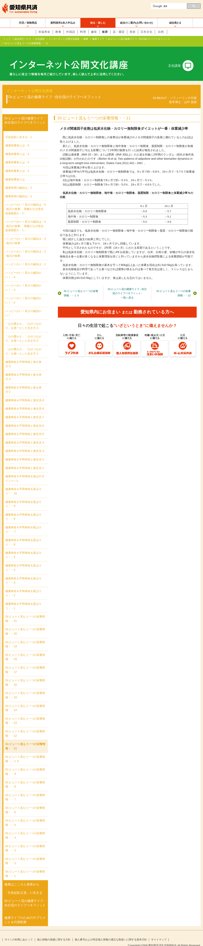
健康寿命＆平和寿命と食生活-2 (24, 453)
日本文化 (146, 31)
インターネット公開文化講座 (64, 39)
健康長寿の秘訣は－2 (18, 181)
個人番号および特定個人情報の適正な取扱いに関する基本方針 (111, 933)
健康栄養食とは (15, 173)
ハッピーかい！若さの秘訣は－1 (25, 257)
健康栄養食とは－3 (17, 156)
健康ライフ (98, 39)
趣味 (94, 31)
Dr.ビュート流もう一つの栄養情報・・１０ (81, 287)
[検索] (168, 6)
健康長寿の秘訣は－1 (18, 189)
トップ (7, 39)
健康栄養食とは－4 (17, 147)
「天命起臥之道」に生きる (23, 886)
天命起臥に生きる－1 (18, 130)
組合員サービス (22, 39)
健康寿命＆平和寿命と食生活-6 (24, 419)
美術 (133, 31)
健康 (105, 31)
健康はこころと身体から (21, 878)
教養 (58, 31)
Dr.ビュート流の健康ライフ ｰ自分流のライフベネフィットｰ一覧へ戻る (127, 287)
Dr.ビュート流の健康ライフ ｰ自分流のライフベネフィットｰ (139, 39)
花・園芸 (119, 31)
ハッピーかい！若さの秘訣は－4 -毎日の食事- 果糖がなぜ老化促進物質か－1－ (25, 219)
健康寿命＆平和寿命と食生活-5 (24, 427)
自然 (161, 31)
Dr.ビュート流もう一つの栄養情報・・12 (173, 287)
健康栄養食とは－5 (17, 139)
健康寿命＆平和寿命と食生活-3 (24, 444)
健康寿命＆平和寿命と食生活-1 (24, 461)
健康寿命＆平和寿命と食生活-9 (24, 393)
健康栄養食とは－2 (17, 164)
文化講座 (40, 39)
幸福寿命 (44, 31)
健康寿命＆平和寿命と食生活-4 (24, 436)
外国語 (70, 31)
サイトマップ (159, 933)
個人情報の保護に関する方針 (54, 933)
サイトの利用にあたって (19, 933)
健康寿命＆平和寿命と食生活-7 (24, 410)
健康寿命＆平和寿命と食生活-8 (24, 402)
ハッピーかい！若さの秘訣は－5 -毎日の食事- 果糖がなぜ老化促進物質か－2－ (25, 202)
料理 (83, 31)
